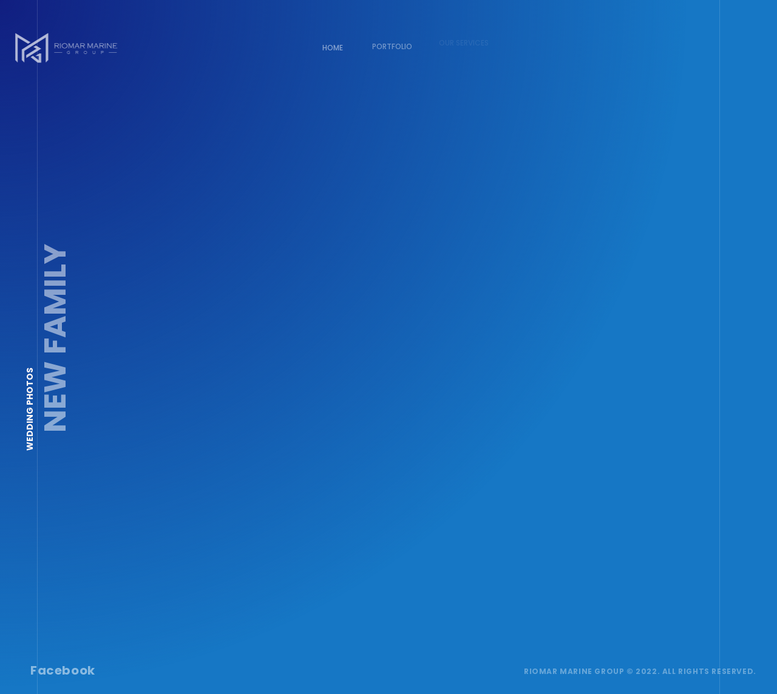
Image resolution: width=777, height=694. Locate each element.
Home (332, 47)
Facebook (62, 669)
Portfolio (388, 43)
